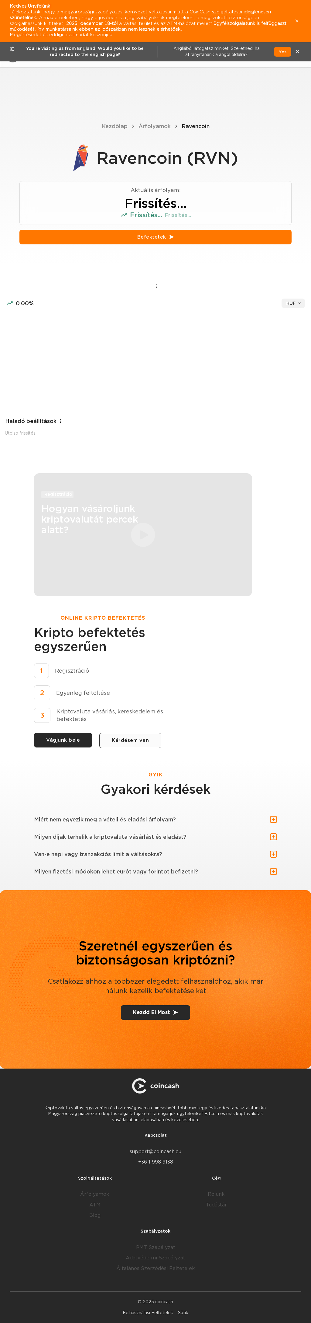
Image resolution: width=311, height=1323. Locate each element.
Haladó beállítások (34, 421)
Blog (95, 1215)
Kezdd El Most (155, 1012)
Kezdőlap (115, 126)
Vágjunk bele (63, 740)
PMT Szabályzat (155, 1247)
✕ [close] (297, 51)
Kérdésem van (130, 740)
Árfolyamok (154, 126)
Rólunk (216, 1194)
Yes (282, 51)
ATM (95, 1205)
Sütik (183, 1312)
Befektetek (155, 237)
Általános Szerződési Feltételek (155, 1268)
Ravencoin (196, 126)
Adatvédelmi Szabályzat (155, 1258)
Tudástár (216, 1205)
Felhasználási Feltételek (148, 1312)
